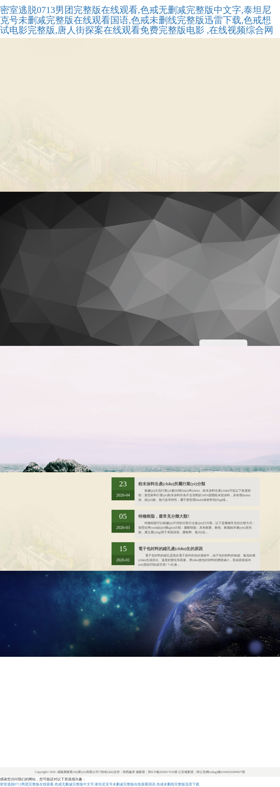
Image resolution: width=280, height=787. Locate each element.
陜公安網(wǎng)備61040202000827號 (221, 772)
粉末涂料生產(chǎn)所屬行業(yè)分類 (171, 484)
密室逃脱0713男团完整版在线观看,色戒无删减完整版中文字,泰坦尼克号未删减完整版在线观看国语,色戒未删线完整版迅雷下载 (99, 784)
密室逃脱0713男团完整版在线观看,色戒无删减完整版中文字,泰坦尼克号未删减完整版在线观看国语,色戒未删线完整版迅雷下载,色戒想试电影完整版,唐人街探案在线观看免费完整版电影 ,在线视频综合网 (136, 20)
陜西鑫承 (129, 772)
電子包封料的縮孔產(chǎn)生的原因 (170, 549)
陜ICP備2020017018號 (162, 772)
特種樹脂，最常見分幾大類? (163, 516)
